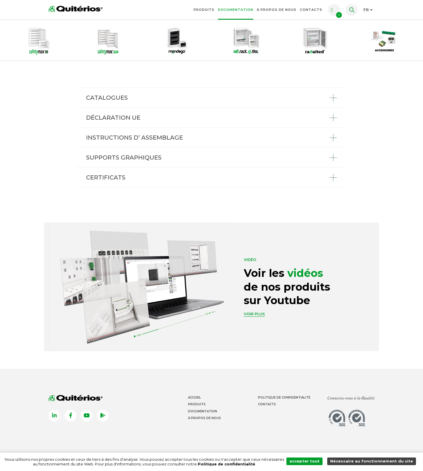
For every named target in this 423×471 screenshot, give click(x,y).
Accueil (194, 397)
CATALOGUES (107, 97)
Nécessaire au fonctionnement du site (372, 462)
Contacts (311, 10)
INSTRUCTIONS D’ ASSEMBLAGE (134, 137)
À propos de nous (276, 10)
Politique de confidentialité (227, 464)
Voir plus (254, 314)
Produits (204, 10)
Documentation (235, 10)
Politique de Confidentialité (284, 397)
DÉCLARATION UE (113, 117)
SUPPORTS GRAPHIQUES (124, 157)
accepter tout (306, 462)
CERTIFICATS (105, 177)
